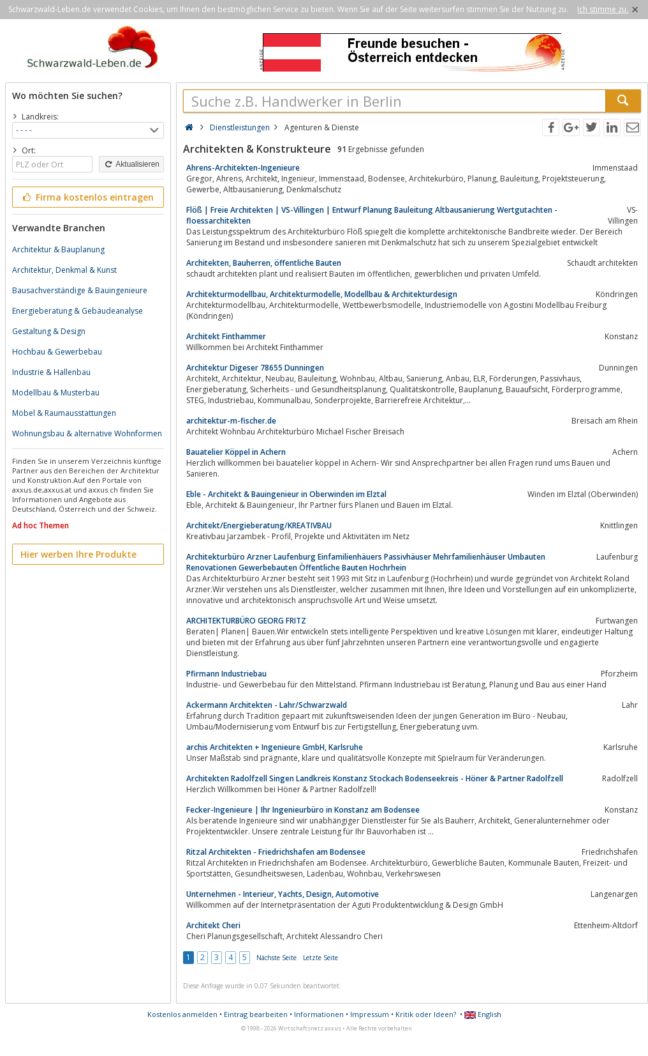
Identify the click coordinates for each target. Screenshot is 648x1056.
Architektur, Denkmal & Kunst (64, 269)
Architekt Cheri (213, 925)
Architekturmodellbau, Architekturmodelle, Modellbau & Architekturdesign (321, 294)
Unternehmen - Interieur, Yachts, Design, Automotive (282, 894)
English (482, 1014)
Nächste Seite (276, 957)
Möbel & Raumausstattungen (64, 413)
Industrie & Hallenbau (51, 372)
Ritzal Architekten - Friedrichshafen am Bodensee (275, 851)
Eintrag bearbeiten (256, 1014)
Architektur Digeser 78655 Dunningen (255, 367)
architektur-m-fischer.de (231, 420)
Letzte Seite (320, 957)
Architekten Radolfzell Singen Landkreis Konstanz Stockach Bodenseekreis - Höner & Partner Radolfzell (374, 778)
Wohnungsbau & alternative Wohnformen (87, 433)
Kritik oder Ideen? (425, 1014)
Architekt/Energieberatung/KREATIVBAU (259, 525)
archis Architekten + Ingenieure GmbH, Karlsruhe (274, 747)
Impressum (369, 1014)
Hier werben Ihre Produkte (78, 554)
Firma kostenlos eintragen (87, 197)
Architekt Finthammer (226, 336)
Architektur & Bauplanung (58, 249)
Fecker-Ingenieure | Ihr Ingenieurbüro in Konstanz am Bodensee (303, 809)
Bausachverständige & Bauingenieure (79, 290)
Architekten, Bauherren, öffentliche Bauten (263, 262)
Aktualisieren (131, 164)
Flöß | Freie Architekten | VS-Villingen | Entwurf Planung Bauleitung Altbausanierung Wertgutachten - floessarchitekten (371, 215)
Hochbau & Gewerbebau (57, 351)
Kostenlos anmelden (182, 1014)
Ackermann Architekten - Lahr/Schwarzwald (266, 705)
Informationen (319, 1014)
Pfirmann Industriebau (226, 673)
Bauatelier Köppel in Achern (236, 452)
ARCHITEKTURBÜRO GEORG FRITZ (246, 620)
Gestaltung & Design (48, 331)
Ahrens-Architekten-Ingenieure (243, 167)
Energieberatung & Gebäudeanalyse (77, 310)
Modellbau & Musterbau (55, 392)
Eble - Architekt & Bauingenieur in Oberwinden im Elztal (286, 494)
